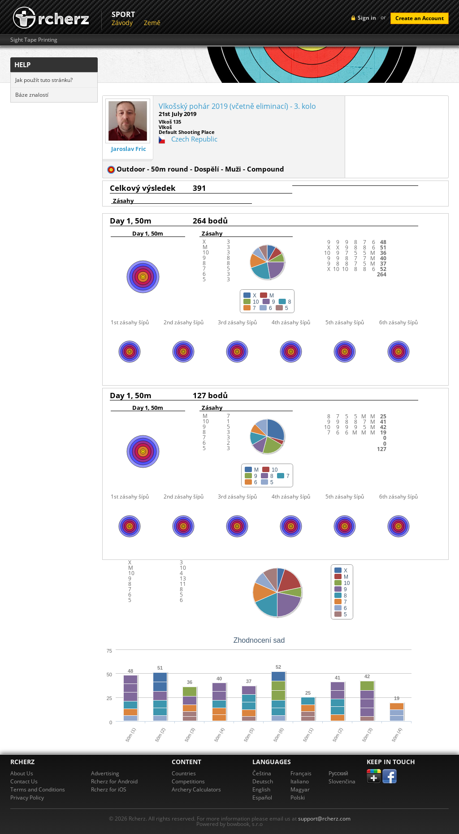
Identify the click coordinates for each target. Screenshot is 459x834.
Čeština (261, 773)
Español (262, 797)
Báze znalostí (31, 95)
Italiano (299, 781)
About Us (21, 773)
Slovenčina (342, 781)
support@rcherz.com (324, 818)
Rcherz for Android (114, 781)
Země (152, 22)
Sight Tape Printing (33, 40)
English (261, 789)
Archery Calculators (196, 789)
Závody (122, 22)
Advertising (105, 773)
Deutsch (262, 781)
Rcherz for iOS (108, 789)
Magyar (300, 789)
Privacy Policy (27, 797)
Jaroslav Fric (128, 149)
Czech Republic (194, 138)
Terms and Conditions (37, 789)
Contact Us (24, 781)
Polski (297, 797)
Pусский (338, 773)
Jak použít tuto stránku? (44, 80)
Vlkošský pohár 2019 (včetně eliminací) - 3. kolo (237, 106)
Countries (184, 773)
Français (301, 773)
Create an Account (419, 18)
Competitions (188, 781)
